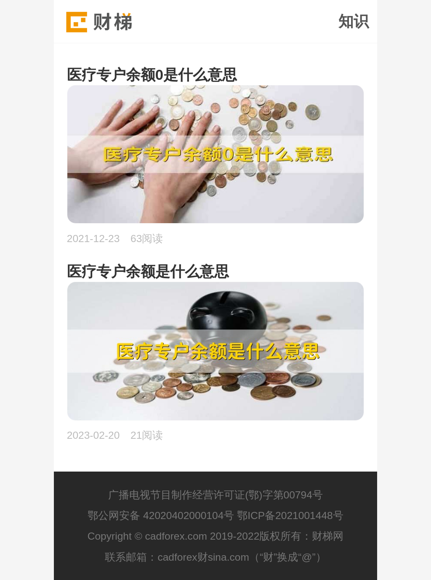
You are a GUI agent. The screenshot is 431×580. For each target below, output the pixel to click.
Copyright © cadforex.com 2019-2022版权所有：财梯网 (216, 536)
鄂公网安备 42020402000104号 (161, 515)
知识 (353, 21)
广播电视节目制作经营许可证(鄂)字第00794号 (215, 495)
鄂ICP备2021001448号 (290, 515)
